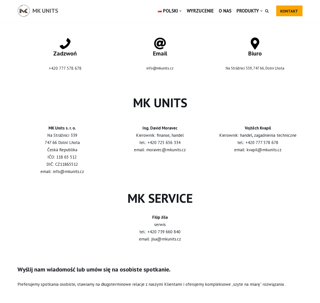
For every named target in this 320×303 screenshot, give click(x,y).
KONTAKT (289, 11)
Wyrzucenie (200, 11)
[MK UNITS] (38, 10)
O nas (225, 11)
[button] (267, 11)
